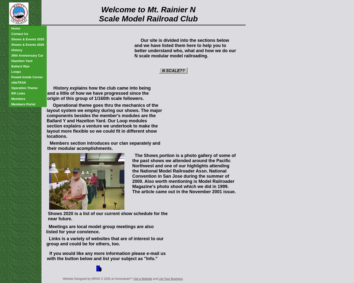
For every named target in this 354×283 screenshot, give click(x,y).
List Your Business (171, 279)
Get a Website (142, 279)
